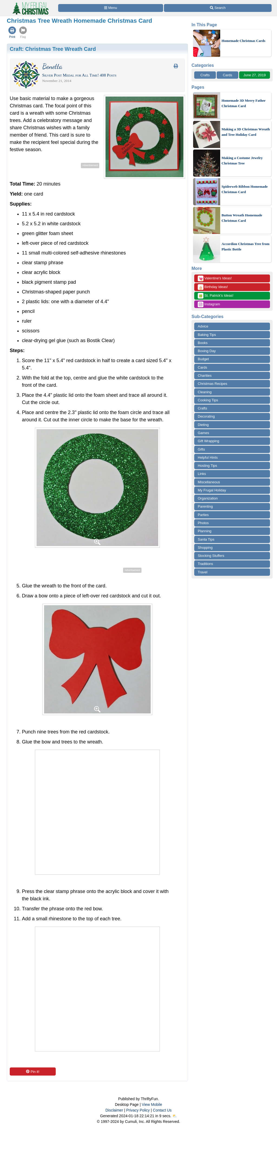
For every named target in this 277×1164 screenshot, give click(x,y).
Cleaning (205, 392)
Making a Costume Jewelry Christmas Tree (242, 160)
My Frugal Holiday (212, 490)
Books (202, 343)
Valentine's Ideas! (215, 278)
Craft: (53, 49)
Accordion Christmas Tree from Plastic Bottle (245, 246)
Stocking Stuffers (211, 556)
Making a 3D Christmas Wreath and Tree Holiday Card (246, 132)
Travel (202, 572)
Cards (227, 75)
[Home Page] (30, 3)
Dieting (203, 425)
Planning (205, 531)
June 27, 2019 (254, 75)
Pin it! (32, 1072)
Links (202, 474)
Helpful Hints (208, 457)
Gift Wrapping (208, 441)
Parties (203, 515)
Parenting (205, 506)
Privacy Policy (138, 1110)
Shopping (205, 547)
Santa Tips (206, 539)
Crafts (205, 75)
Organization (208, 498)
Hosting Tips (207, 466)
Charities (205, 375)
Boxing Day (207, 351)
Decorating (206, 416)
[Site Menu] (110, 8)
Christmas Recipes (212, 384)
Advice (203, 326)
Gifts (201, 449)
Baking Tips (207, 335)
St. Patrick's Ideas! (215, 296)
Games (203, 433)
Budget (203, 359)
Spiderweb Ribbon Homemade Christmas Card (245, 189)
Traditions (205, 564)
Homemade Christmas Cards (243, 41)
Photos (203, 523)
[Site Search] (218, 8)
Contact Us (162, 1110)
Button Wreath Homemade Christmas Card (242, 218)
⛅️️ (174, 1116)
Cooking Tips (208, 400)
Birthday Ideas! (213, 287)
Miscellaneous (209, 482)
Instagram (209, 304)
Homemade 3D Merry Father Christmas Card (244, 103)
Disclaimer (114, 1110)
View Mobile (152, 1104)
